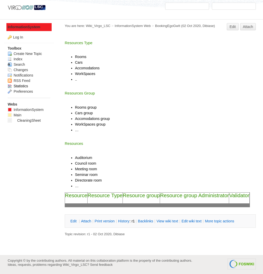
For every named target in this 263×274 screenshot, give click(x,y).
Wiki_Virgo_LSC (98, 26)
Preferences (20, 91)
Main (14, 115)
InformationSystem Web (133, 26)
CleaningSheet (24, 120)
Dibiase (208, 26)
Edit (233, 27)
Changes (18, 70)
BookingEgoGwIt (167, 26)
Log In (18, 37)
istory (123, 221)
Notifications (20, 75)
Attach (248, 27)
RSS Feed (19, 81)
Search (16, 64)
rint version (105, 221)
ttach (86, 221)
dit (74, 221)
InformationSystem (24, 27)
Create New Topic (25, 54)
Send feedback (101, 265)
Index (15, 59)
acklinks (145, 221)
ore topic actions (219, 221)
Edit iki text (192, 221)
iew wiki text (167, 221)
